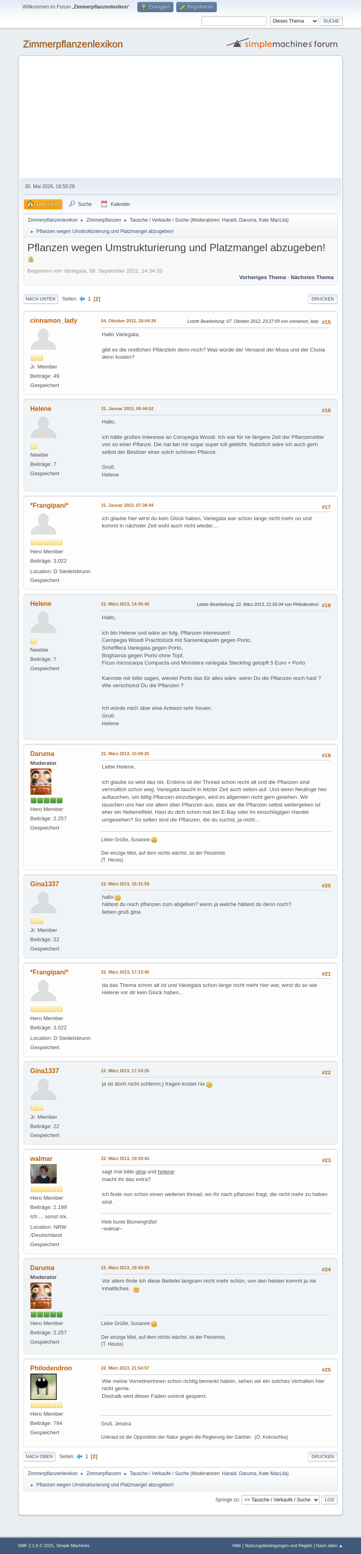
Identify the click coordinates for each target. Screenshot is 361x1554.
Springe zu (227, 1499)
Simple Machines (73, 1545)
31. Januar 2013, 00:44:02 (127, 408)
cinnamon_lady (53, 320)
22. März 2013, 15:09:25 (125, 753)
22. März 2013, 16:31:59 (125, 883)
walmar (41, 1158)
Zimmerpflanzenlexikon (73, 43)
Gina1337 (44, 884)
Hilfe (236, 1545)
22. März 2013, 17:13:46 (125, 972)
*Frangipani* (49, 505)
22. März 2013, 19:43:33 (125, 1267)
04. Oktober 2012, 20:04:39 (128, 320)
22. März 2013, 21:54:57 (125, 1368)
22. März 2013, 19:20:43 (125, 1158)
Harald (229, 220)
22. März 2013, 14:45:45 (125, 603)
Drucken (323, 298)
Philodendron (51, 1368)
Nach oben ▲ (329, 1545)
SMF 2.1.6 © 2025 (36, 1545)
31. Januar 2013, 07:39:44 (127, 505)
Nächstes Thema (312, 277)
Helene (40, 408)
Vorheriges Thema (262, 277)
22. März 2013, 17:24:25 (125, 1070)
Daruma (247, 220)
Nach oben (39, 1456)
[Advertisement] (180, 117)
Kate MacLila (273, 220)
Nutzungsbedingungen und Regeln (278, 1545)
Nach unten (41, 298)
